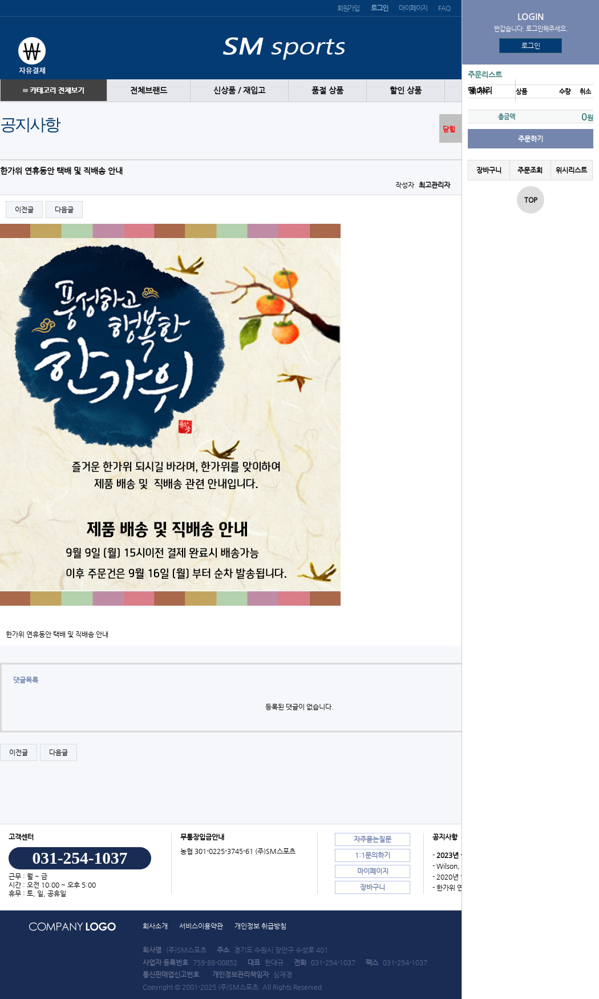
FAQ (444, 8)
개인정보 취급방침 (260, 926)
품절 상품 (327, 90)
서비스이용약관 (201, 926)
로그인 (530, 46)
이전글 (24, 210)
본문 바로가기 (0, 0)
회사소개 (155, 926)
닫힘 (449, 129)
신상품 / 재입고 (239, 90)
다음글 (64, 210)
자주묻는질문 (372, 839)
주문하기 (530, 139)
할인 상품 (406, 90)
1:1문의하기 (372, 855)
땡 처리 (480, 90)
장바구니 (488, 170)
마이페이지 (413, 8)
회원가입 (348, 8)
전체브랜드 (148, 90)
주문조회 (530, 170)
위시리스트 (571, 170)
